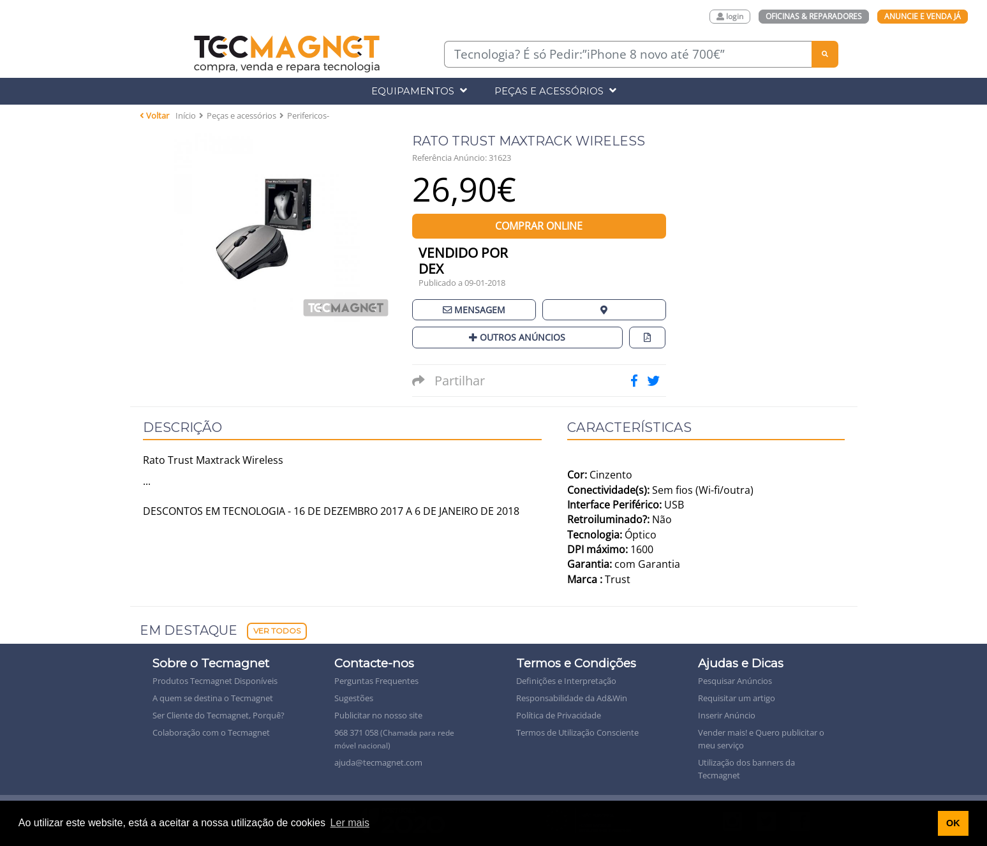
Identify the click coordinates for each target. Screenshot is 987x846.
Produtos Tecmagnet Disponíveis (215, 680)
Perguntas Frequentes (376, 680)
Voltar (154, 115)
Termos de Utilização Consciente (577, 732)
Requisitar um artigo (736, 698)
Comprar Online (539, 226)
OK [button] (953, 823)
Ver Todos (277, 630)
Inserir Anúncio (726, 715)
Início (185, 115)
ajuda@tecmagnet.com (378, 762)
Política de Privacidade (558, 715)
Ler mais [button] (349, 822)
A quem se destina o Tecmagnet (212, 698)
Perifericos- (308, 115)
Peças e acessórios (241, 115)
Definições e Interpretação (566, 680)
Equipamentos (419, 91)
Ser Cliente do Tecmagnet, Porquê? (218, 715)
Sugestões (353, 698)
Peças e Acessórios (555, 91)
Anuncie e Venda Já (922, 16)
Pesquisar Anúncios (735, 680)
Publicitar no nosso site (378, 715)
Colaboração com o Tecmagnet (211, 732)
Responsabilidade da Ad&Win (571, 698)
